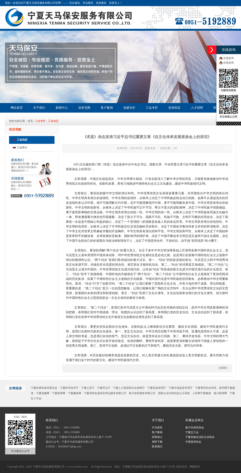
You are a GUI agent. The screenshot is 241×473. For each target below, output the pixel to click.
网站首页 (17, 107)
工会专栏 (152, 107)
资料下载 (157, 441)
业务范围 (84, 107)
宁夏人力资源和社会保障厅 (129, 387)
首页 (30, 121)
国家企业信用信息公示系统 (174, 393)
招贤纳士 (157, 437)
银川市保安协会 (194, 427)
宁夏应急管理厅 (156, 387)
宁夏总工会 (192, 432)
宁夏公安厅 (87, 387)
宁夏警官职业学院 (205, 387)
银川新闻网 (220, 393)
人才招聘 (197, 107)
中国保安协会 (193, 441)
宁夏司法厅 (103, 387)
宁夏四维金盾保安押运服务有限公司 (105, 393)
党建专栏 (129, 107)
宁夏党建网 (42, 393)
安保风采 (174, 107)
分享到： (223, 368)
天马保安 (157, 427)
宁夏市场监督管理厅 (181, 387)
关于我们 (39, 107)
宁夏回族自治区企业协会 (199, 437)
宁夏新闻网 (58, 393)
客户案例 (107, 107)
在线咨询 (228, 58)
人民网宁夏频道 (202, 393)
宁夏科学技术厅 (69, 387)
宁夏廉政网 (74, 393)
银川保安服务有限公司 (142, 393)
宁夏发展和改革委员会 (44, 387)
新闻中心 (62, 107)
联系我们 (157, 446)
